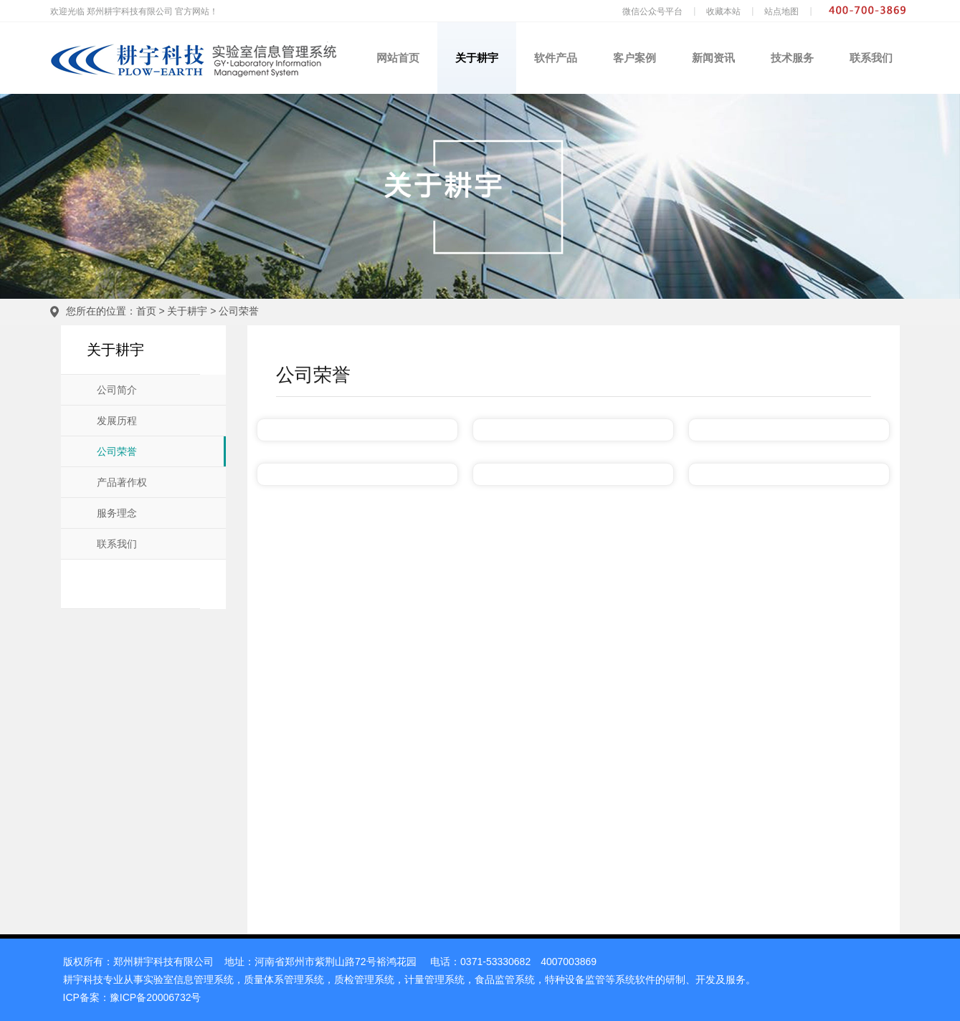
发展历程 (117, 421)
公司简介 (117, 390)
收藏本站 (723, 11)
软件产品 (555, 58)
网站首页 (397, 58)
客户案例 (634, 58)
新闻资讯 (713, 58)
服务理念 (117, 513)
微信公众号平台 (652, 11)
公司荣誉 (239, 311)
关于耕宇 (476, 58)
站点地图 (781, 11)
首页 (146, 311)
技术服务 (792, 58)
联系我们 (871, 58)
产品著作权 (122, 482)
